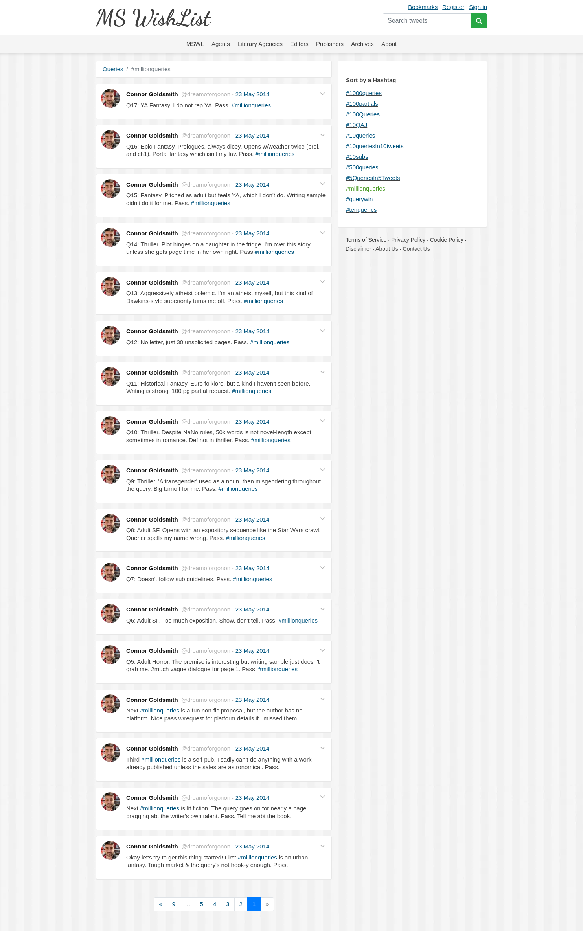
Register (453, 7)
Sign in (478, 7)
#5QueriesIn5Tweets (373, 177)
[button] (322, 93)
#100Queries (363, 114)
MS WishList (153, 17)
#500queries (362, 167)
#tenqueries (361, 209)
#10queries (360, 135)
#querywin (359, 199)
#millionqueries (251, 105)
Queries (113, 69)
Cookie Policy (446, 240)
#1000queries (364, 93)
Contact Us (416, 249)
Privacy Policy (408, 240)
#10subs (357, 156)
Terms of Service (366, 240)
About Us (386, 249)
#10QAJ (356, 124)
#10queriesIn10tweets (375, 146)
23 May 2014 (252, 94)
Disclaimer (358, 249)
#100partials (362, 103)
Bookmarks (423, 7)
